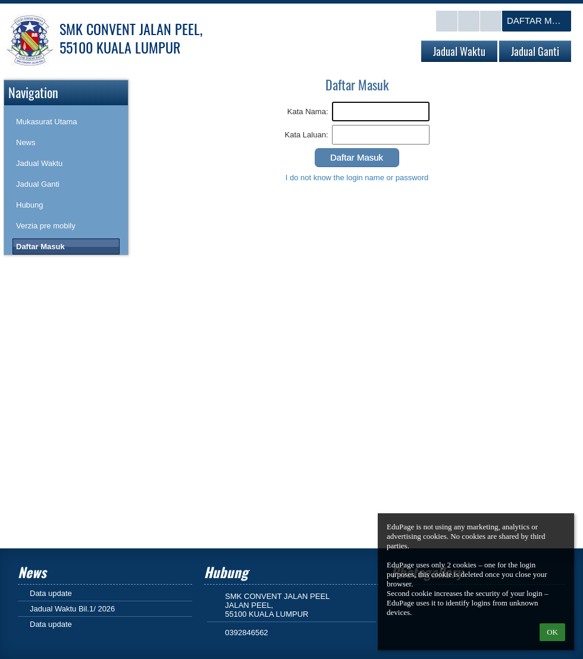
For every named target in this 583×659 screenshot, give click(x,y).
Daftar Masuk (539, 20)
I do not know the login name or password (357, 177)
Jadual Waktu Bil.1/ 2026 (72, 608)
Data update (51, 593)
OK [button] (552, 631)
